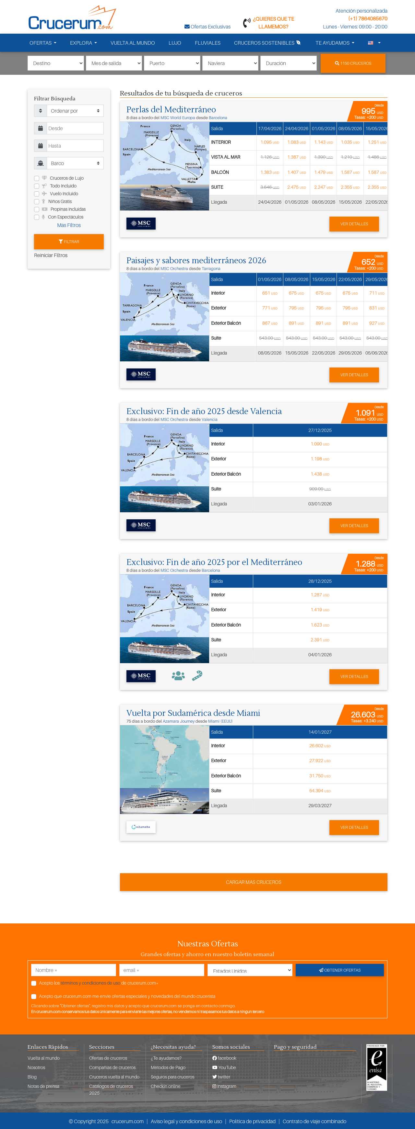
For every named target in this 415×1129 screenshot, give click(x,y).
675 (296, 292)
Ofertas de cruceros (108, 1057)
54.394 (320, 789)
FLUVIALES (207, 42)
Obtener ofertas (340, 968)
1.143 (323, 141)
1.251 (377, 141)
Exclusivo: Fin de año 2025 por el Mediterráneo (215, 562)
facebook (224, 1057)
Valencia (210, 418)
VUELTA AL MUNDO (133, 42)
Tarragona (211, 268)
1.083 (296, 141)
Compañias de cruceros (112, 1066)
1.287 (320, 593)
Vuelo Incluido (60, 193)
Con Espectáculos (62, 217)
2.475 (296, 186)
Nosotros (36, 1066)
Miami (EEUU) (220, 720)
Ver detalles (354, 223)
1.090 (320, 443)
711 (377, 292)
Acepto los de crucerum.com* (99, 981)
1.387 (296, 156)
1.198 (320, 458)
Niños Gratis (57, 201)
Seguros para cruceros (172, 1075)
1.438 (320, 473)
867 (270, 322)
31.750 (320, 774)
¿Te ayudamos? (166, 1057)
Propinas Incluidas (64, 209)
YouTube (224, 1066)
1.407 (296, 171)
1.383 (269, 171)
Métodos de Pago (168, 1066)
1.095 (269, 141)
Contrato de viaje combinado (314, 1120)
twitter (221, 1075)
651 (270, 292)
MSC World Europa (177, 117)
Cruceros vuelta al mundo (114, 1075)
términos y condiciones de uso (90, 981)
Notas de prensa (43, 1085)
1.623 (320, 624)
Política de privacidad (252, 1120)
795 (296, 307)
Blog (32, 1075)
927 (377, 322)
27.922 (320, 759)
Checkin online (166, 1085)
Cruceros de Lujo (63, 178)
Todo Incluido (59, 185)
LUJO (175, 42)
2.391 (320, 638)
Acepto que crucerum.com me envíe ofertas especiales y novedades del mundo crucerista (127, 995)
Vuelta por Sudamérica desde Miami (194, 712)
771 (270, 307)
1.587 (350, 171)
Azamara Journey (179, 720)
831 (377, 307)
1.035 (350, 141)
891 (296, 322)
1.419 (320, 609)
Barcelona (218, 117)
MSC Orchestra (174, 268)
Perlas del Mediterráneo (172, 109)
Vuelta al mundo (44, 1057)
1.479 (323, 171)
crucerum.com (128, 1120)
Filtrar (69, 241)
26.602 (320, 744)
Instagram (224, 1085)
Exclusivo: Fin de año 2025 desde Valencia (205, 411)
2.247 (323, 186)
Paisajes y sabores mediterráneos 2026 (198, 260)
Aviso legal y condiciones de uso (186, 1120)
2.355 (350, 186)
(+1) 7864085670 (367, 18)
